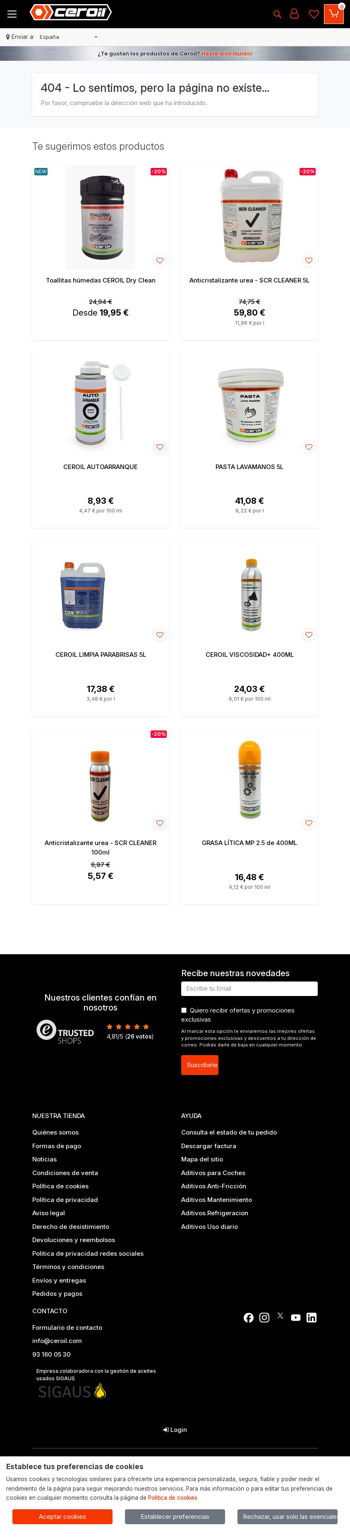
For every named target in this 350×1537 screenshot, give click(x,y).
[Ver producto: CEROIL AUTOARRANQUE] (100, 404)
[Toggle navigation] (12, 14)
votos (139, 1036)
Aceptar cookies (62, 1516)
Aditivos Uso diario (209, 1227)
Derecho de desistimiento (70, 1227)
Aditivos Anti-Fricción (213, 1186)
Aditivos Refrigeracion (214, 1213)
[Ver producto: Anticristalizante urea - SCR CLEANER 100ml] (100, 780)
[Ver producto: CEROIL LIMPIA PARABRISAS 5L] (100, 592)
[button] (68, 37)
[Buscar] (277, 14)
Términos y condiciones (68, 1267)
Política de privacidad (65, 1200)
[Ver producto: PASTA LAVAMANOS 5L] (249, 404)
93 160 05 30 (51, 1354)
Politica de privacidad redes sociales (88, 1253)
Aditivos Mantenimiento (216, 1200)
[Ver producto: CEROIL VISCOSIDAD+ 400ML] (249, 592)
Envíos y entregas (59, 1280)
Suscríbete (202, 1065)
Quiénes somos (55, 1132)
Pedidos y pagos (57, 1294)
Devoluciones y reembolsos (73, 1240)
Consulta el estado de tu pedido (229, 1132)
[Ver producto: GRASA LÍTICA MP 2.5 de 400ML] (249, 780)
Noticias (44, 1159)
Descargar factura (208, 1146)
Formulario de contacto (67, 1327)
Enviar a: (23, 37)
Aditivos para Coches (213, 1173)
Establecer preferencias (175, 1516)
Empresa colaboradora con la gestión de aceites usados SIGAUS (96, 1374)
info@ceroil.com (57, 1341)
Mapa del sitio (202, 1159)
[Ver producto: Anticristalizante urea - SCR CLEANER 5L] (249, 217)
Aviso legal (48, 1213)
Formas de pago (56, 1146)
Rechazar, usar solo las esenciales (290, 1516)
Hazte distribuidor (227, 53)
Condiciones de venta (65, 1173)
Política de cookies (60, 1186)
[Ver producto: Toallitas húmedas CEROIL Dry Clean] (100, 217)
